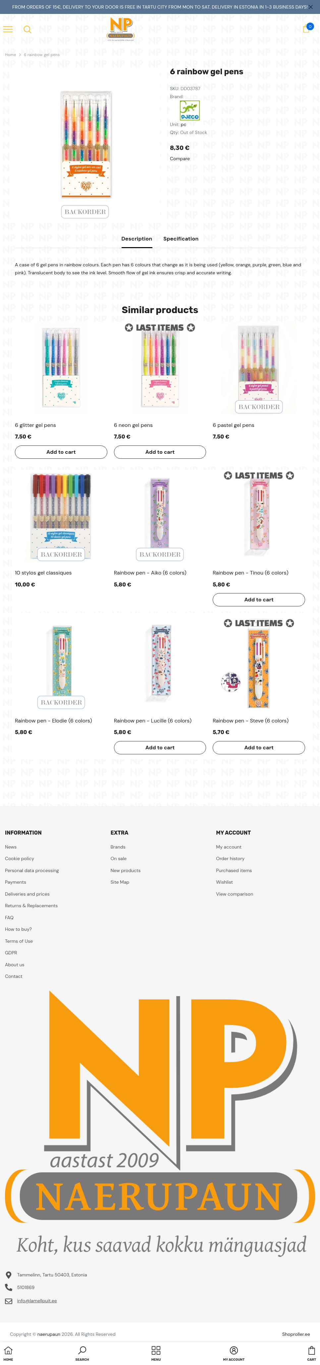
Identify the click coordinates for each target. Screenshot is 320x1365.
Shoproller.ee (296, 1334)
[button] (82, 1354)
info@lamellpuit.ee (37, 1301)
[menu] (8, 29)
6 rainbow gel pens (42, 54)
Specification (180, 238)
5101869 (26, 1287)
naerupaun (48, 1334)
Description (137, 238)
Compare (180, 159)
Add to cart (61, 451)
